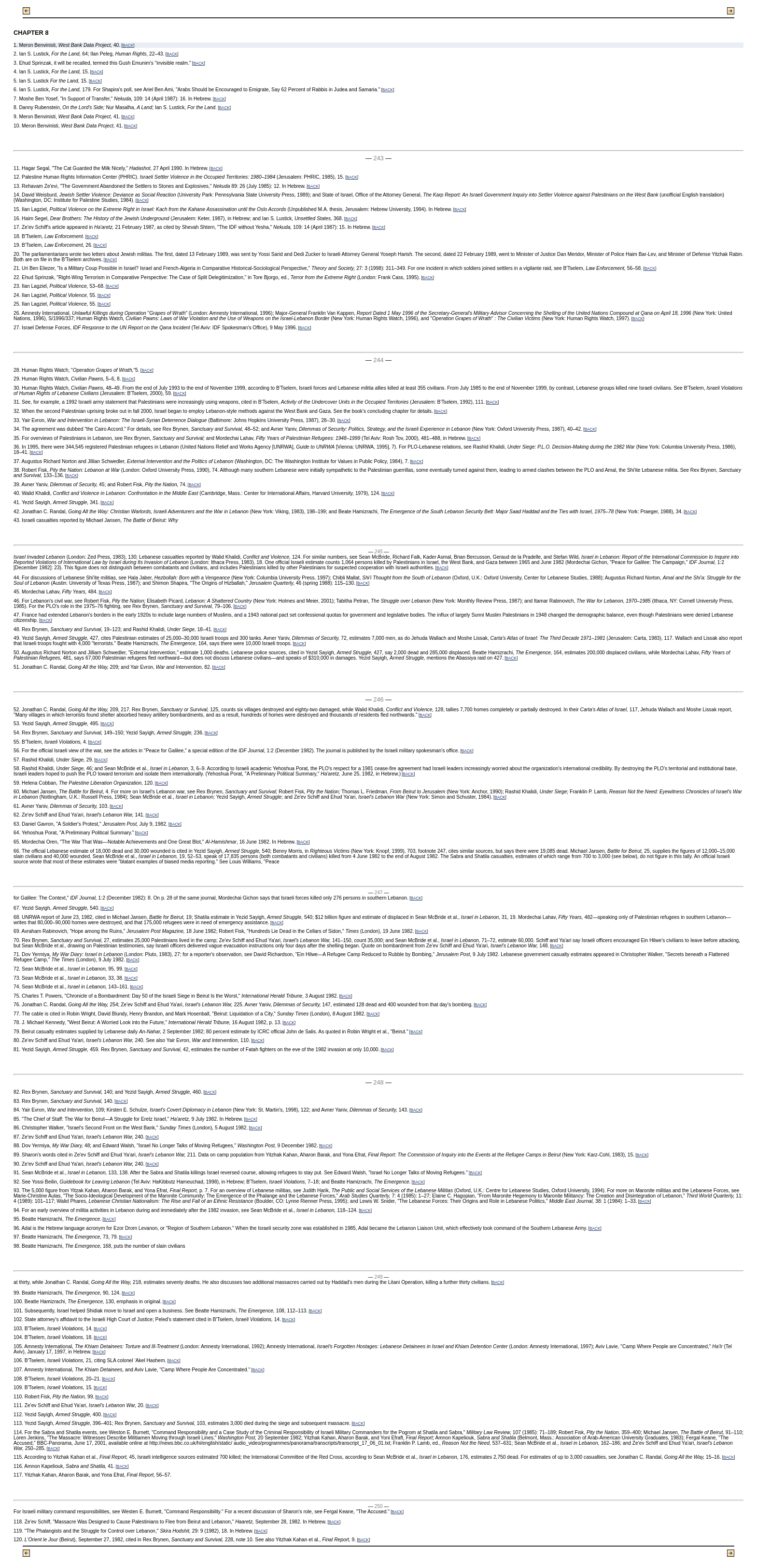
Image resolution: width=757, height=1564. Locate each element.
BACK (128, 45)
